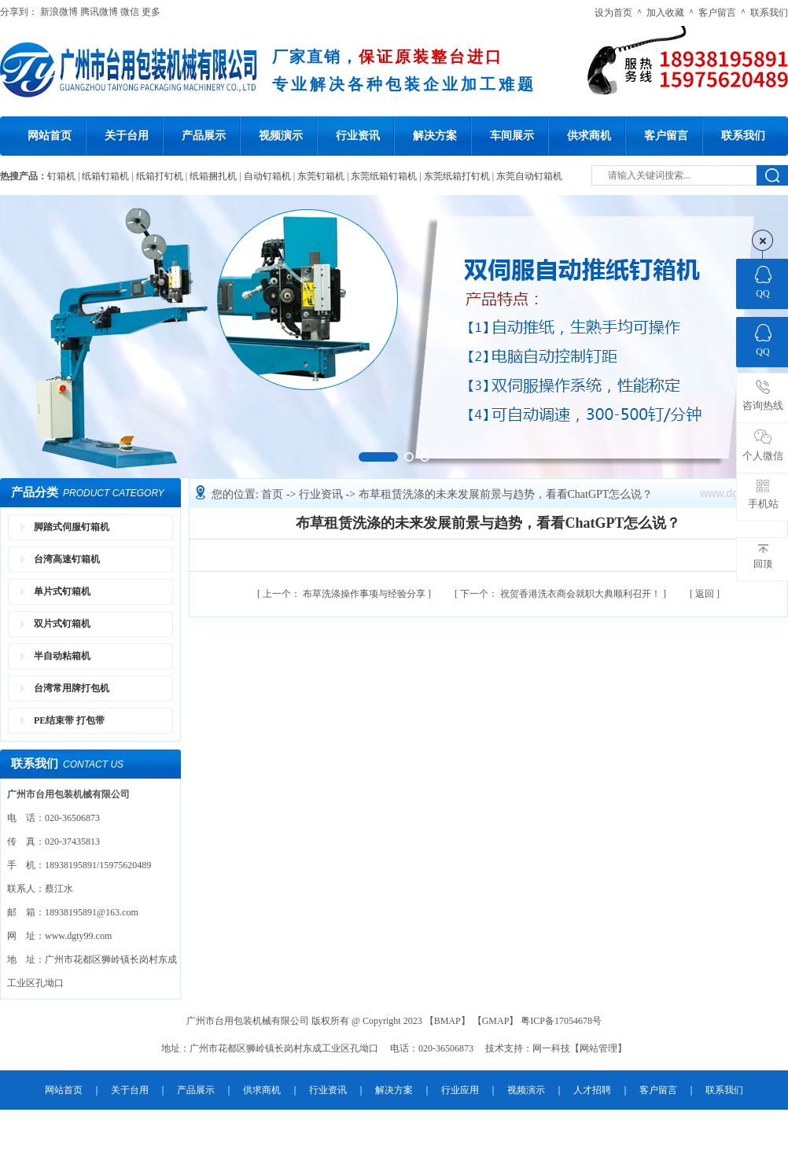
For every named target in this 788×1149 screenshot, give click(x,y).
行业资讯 (358, 136)
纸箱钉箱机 (105, 176)
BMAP (447, 1020)
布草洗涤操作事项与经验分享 (345, 593)
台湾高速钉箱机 (67, 559)
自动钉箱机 (267, 176)
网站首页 (50, 136)
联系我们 (769, 12)
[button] (378, 457)
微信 (129, 11)
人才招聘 (592, 1090)
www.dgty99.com (78, 935)
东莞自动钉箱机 (529, 176)
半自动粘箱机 (62, 655)
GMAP (496, 1020)
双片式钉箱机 (62, 623)
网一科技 (551, 1048)
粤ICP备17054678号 (561, 1020)
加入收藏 (665, 12)
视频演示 (281, 136)
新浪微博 (59, 11)
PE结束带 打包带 (69, 720)
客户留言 (717, 12)
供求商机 (589, 136)
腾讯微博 (99, 11)
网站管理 (598, 1048)
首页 (273, 494)
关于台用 (127, 136)
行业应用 (460, 1090)
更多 (151, 11)
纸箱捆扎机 (213, 176)
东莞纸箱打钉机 (457, 176)
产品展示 (204, 136)
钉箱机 (61, 176)
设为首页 (613, 12)
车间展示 (512, 136)
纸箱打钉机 (159, 176)
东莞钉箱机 (320, 176)
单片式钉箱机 (62, 591)
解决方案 (435, 136)
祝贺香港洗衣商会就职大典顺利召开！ (561, 593)
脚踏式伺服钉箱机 (71, 526)
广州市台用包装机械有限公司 (248, 1020)
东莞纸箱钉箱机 (384, 176)
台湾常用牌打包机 (71, 688)
